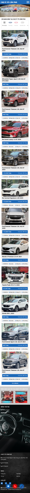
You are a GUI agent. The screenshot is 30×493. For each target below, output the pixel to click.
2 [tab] (15, 15)
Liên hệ (18, 476)
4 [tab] (15, 401)
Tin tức (2, 476)
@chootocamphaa (5, 409)
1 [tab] (13, 15)
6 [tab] (20, 401)
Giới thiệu (18, 473)
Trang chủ (3, 473)
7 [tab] (22, 401)
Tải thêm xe (15, 383)
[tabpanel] (15, 8)
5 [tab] (17, 401)
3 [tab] (17, 15)
